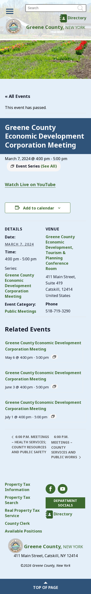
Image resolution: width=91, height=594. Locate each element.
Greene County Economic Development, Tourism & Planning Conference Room (60, 252)
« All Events (17, 96)
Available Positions (23, 531)
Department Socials (65, 502)
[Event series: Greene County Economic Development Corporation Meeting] (54, 356)
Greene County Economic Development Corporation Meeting (19, 285)
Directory (77, 17)
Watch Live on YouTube (30, 184)
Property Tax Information (17, 487)
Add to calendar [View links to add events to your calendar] (38, 208)
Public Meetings (20, 311)
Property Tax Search (17, 500)
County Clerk (17, 523)
